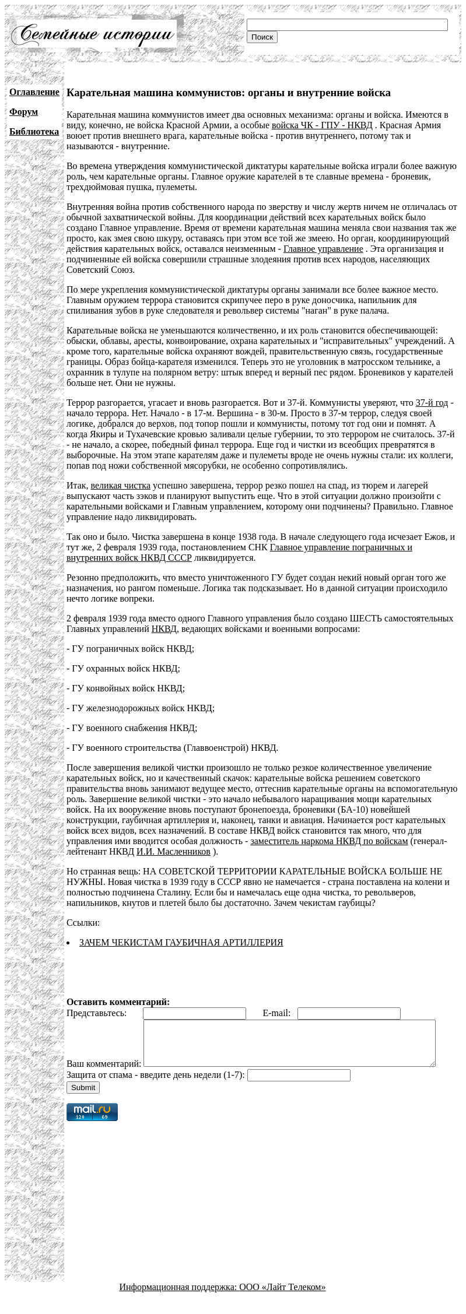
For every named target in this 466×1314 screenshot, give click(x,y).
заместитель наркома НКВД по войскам (329, 841)
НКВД (164, 629)
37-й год (432, 402)
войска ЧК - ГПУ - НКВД (322, 125)
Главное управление (323, 249)
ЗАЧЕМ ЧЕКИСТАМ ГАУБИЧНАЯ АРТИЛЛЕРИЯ (181, 942)
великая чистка (120, 485)
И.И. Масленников (173, 851)
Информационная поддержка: (180, 1304)
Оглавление (34, 92)
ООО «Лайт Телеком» (282, 1304)
